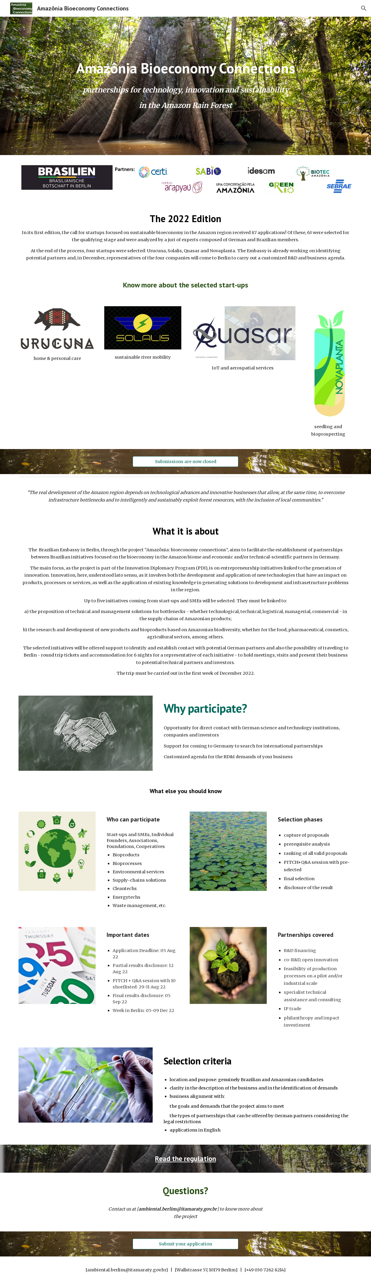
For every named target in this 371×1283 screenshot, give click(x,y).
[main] (185, 68)
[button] (364, 8)
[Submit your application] (185, 1244)
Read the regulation (185, 1158)
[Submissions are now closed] (185, 461)
